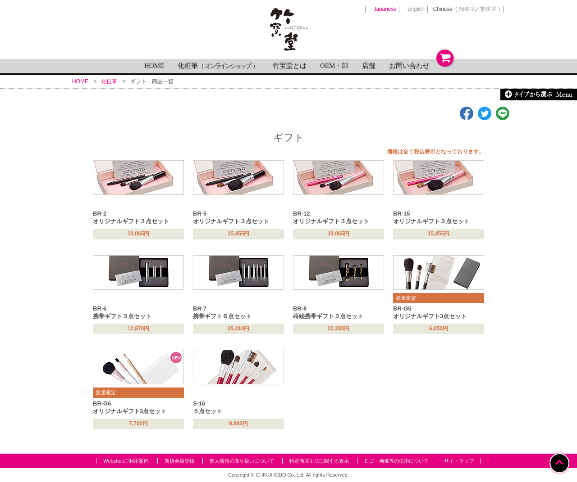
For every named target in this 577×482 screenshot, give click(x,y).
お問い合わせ (409, 65)
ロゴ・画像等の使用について (396, 461)
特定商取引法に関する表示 (319, 461)
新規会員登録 (179, 461)
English (416, 9)
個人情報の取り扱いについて (242, 461)
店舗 (369, 65)
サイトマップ (459, 461)
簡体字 (467, 9)
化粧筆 (218, 65)
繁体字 (488, 9)
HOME (154, 65)
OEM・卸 (334, 65)
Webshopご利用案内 (126, 461)
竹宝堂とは (290, 65)
